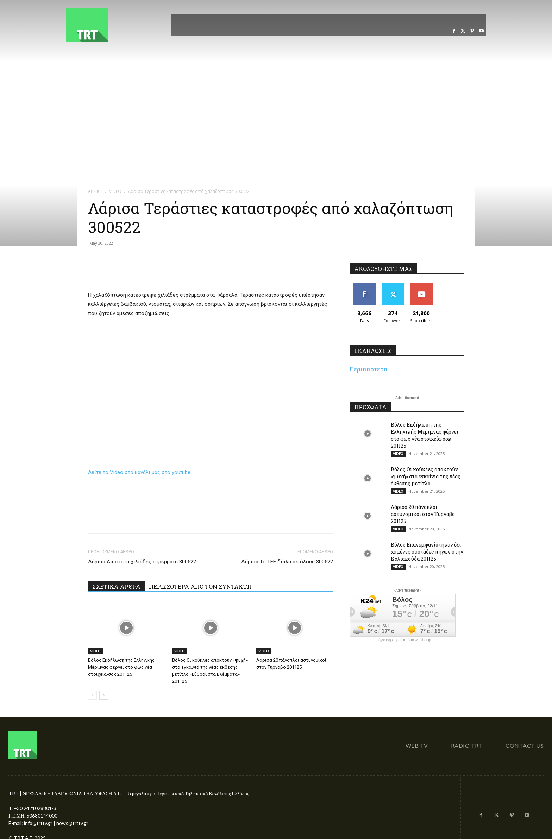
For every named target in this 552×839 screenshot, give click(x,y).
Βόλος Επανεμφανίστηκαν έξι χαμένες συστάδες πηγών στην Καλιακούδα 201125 (427, 551)
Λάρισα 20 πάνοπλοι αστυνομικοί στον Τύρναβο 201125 (423, 514)
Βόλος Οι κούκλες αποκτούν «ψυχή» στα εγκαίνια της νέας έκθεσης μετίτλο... (425, 476)
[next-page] (103, 695)
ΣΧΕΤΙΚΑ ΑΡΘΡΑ (116, 586)
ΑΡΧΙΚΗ (95, 191)
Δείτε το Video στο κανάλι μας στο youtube (139, 472)
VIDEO (115, 191)
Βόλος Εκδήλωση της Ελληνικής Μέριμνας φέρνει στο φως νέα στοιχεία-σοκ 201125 (121, 667)
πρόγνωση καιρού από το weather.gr (403, 640)
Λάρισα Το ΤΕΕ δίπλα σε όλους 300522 (287, 562)
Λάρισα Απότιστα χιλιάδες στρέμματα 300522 (142, 562)
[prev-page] (92, 695)
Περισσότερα (369, 369)
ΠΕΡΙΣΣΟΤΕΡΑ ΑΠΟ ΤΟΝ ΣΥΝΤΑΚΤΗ (200, 586)
